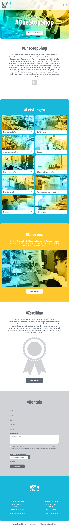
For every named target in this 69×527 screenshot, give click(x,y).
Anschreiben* (14, 434)
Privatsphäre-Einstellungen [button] (48, 524)
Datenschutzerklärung (21, 447)
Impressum (33, 524)
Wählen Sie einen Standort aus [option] (17, 457)
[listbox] (20, 457)
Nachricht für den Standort (18, 454)
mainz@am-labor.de (51, 513)
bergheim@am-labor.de (17, 513)
